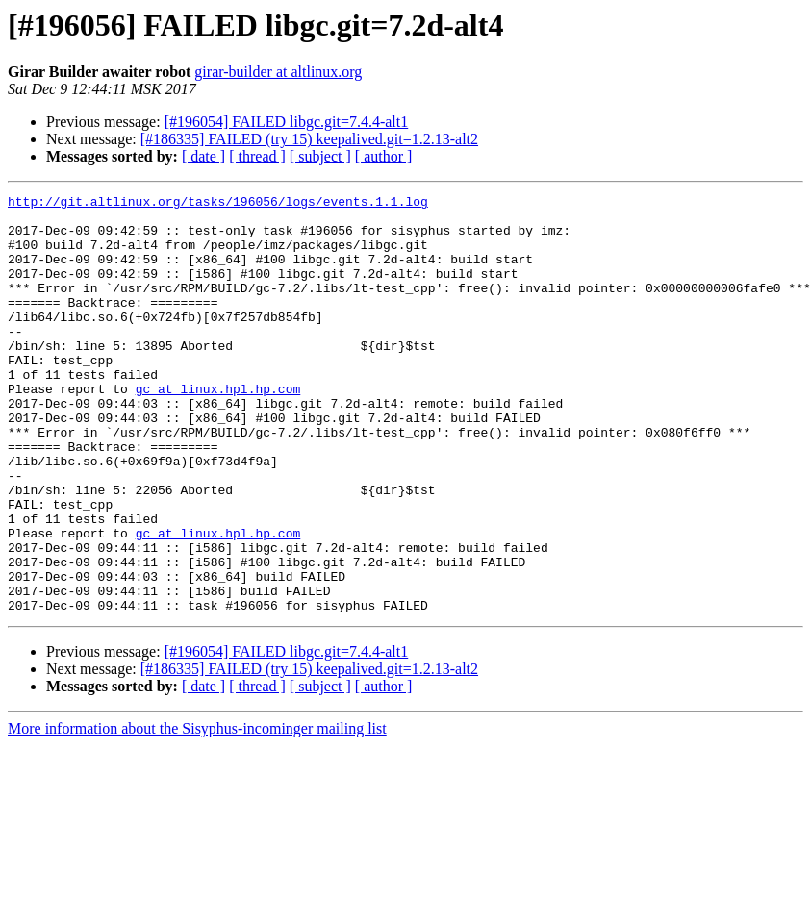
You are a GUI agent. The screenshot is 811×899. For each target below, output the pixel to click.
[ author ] (384, 156)
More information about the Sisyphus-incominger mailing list (197, 812)
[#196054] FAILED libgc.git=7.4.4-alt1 (287, 121)
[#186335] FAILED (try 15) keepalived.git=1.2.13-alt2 (309, 139)
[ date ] (203, 156)
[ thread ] (257, 156)
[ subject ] (320, 156)
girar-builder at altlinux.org (278, 71)
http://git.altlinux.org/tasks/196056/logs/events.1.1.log (218, 203)
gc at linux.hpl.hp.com (218, 428)
